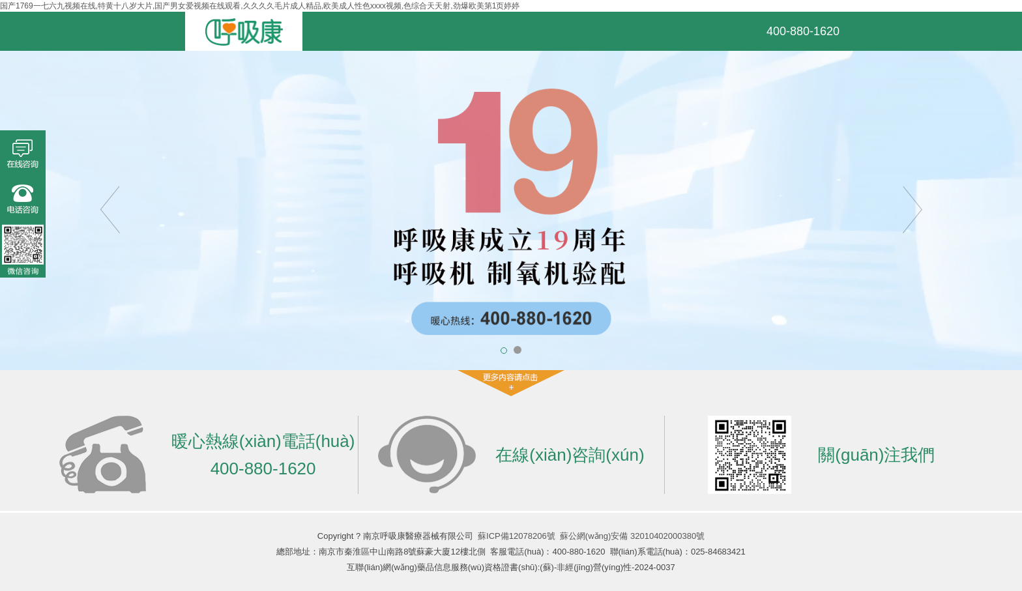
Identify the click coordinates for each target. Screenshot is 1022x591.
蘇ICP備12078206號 (516, 536)
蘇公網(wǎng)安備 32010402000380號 (632, 536)
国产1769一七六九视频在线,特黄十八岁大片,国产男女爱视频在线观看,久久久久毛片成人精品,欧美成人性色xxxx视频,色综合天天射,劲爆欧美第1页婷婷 (259, 5)
